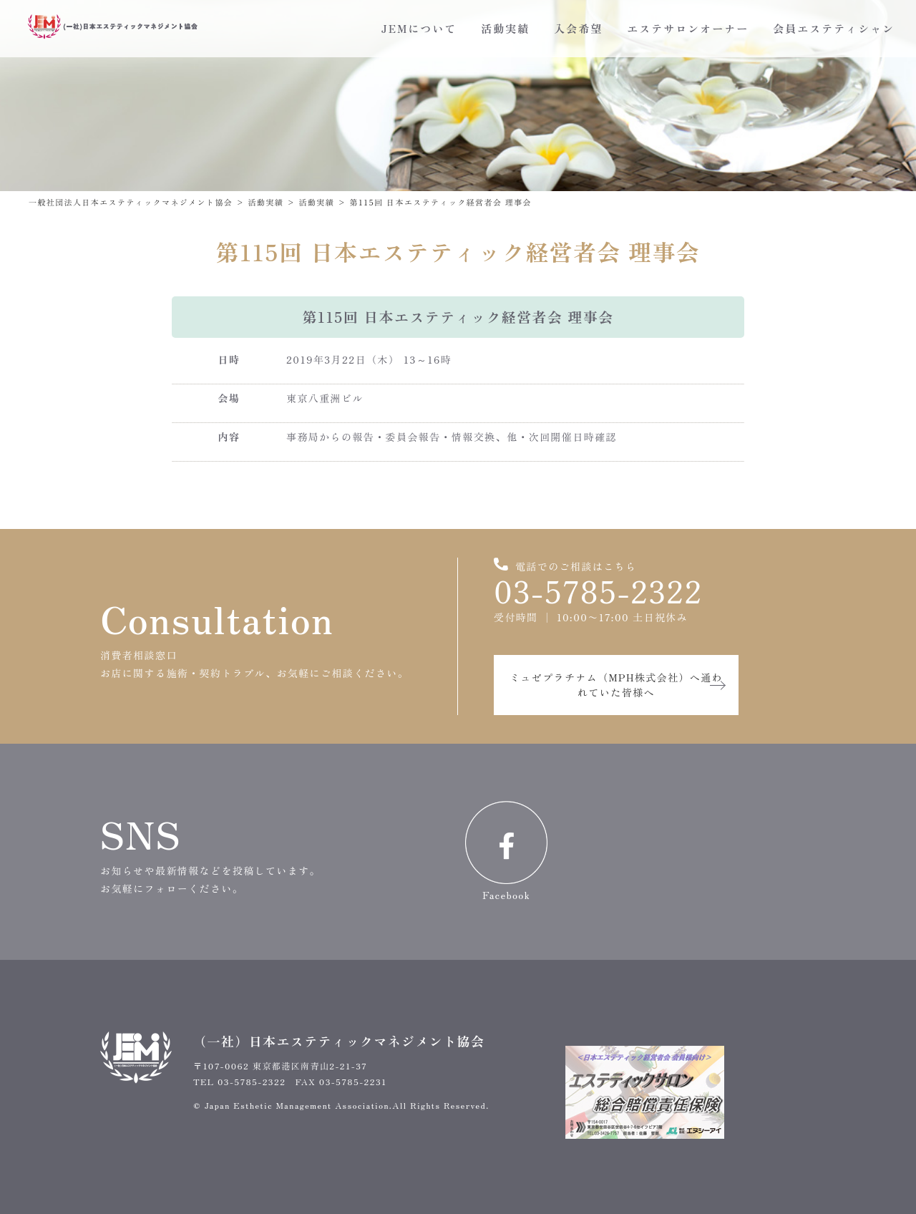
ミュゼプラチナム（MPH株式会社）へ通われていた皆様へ (616, 684)
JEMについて (419, 28)
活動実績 (505, 28)
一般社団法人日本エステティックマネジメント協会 (131, 202)
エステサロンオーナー (688, 28)
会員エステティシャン (834, 28)
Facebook (506, 851)
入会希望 (578, 28)
